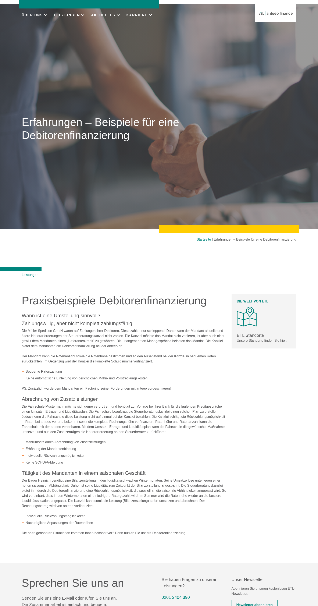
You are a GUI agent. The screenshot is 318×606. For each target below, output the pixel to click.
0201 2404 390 (176, 597)
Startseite (204, 239)
